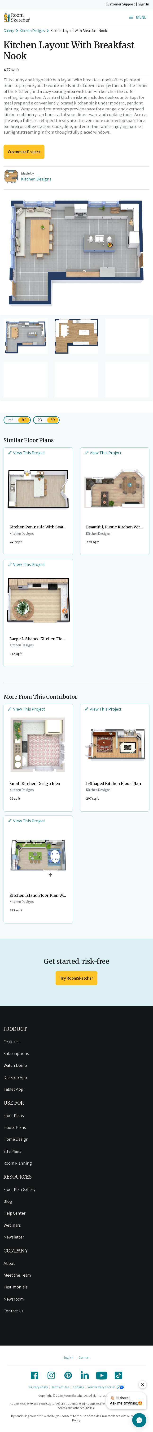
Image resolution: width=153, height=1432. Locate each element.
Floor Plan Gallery (19, 1189)
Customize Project (24, 151)
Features (11, 1041)
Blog (8, 1201)
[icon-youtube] (101, 1375)
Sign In (143, 4)
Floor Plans (14, 1115)
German (84, 1357)
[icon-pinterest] (68, 1375)
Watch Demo (15, 1065)
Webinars (12, 1225)
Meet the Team (17, 1275)
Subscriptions (16, 1053)
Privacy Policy (38, 1387)
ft (24, 420)
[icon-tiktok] (118, 1375)
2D (40, 420)
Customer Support (120, 4)
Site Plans (12, 1151)
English (68, 1357)
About (9, 1263)
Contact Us (13, 1311)
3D (53, 420)
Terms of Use (60, 1387)
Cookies (78, 1387)
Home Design (16, 1139)
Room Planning (18, 1163)
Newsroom (14, 1299)
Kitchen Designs (32, 31)
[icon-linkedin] (85, 1375)
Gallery (9, 31)
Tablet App (13, 1089)
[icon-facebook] (34, 1375)
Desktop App (15, 1077)
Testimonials (16, 1287)
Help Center (15, 1213)
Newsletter (14, 1237)
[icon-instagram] (51, 1375)
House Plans (15, 1127)
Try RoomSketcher (76, 978)
